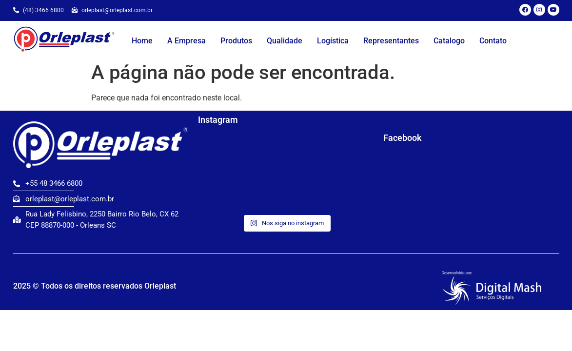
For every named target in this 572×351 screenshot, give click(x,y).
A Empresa (186, 40)
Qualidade (284, 40)
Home (142, 40)
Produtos (236, 40)
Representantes (391, 40)
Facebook (402, 138)
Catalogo (449, 40)
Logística (333, 40)
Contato (493, 40)
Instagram (218, 120)
